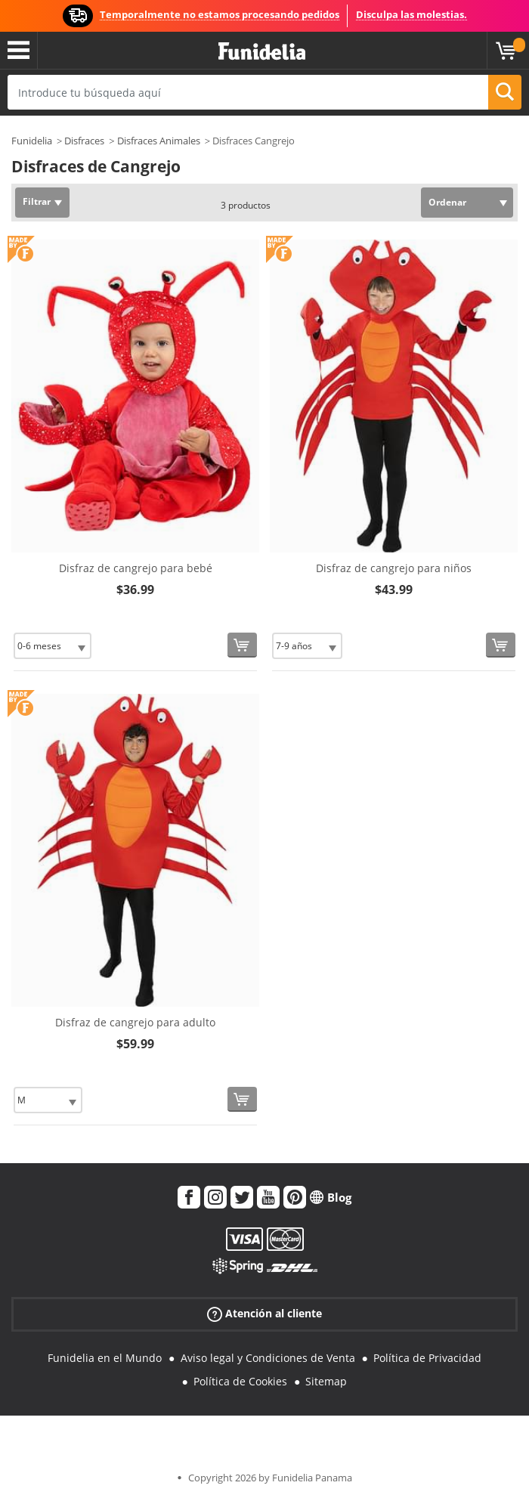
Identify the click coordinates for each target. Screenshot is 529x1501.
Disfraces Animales (158, 140)
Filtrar (37, 201)
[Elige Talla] (52, 646)
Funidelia (31, 140)
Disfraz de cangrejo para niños (394, 568)
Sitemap (326, 1381)
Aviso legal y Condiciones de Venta (268, 1358)
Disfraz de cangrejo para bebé (135, 568)
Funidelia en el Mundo (105, 1358)
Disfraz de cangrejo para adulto (135, 1022)
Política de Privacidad (427, 1358)
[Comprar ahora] (242, 645)
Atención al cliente (264, 1314)
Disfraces (84, 140)
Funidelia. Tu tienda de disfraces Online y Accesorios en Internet (261, 51)
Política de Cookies (240, 1381)
